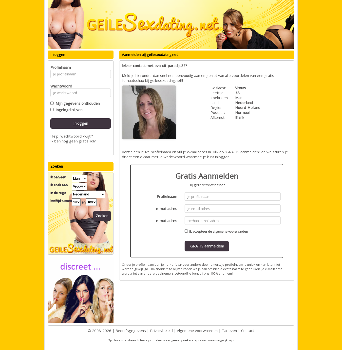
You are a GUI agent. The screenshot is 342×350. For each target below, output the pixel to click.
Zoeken (102, 215)
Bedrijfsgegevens (130, 330)
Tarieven (229, 330)
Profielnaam (167, 196)
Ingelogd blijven (68, 109)
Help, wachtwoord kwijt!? (71, 136)
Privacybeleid (161, 330)
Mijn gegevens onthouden (77, 103)
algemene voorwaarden (230, 231)
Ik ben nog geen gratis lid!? (73, 141)
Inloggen (80, 123)
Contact (247, 330)
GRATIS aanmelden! (207, 246)
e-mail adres (166, 208)
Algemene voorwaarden (197, 330)
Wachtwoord (59, 86)
